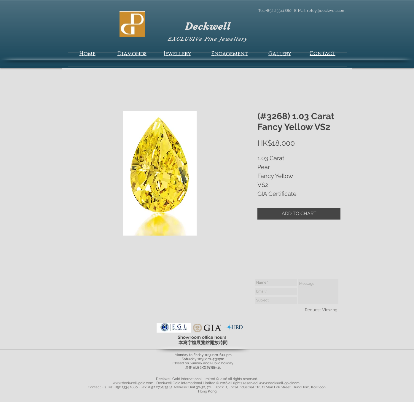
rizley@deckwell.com (326, 10)
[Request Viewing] (321, 310)
